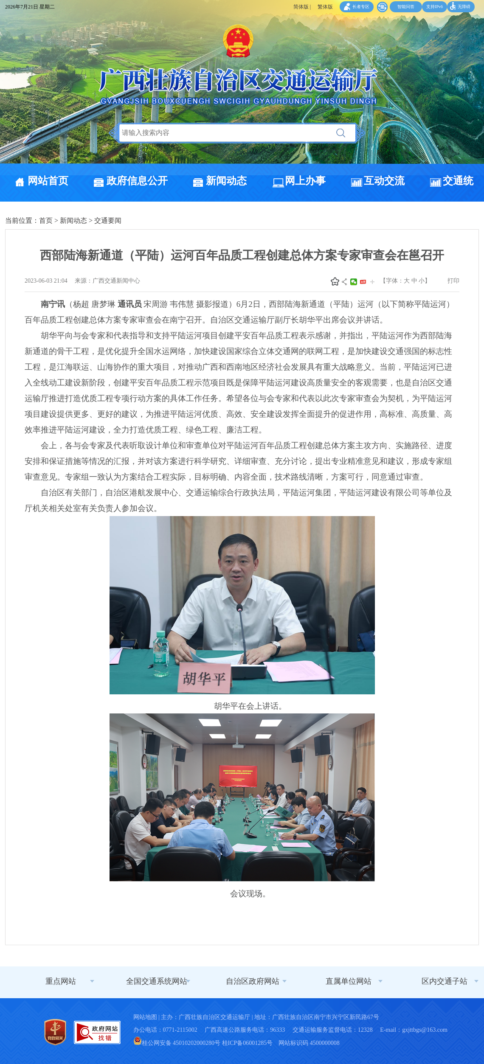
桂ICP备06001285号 (247, 1043)
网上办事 (305, 180)
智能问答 (405, 6)
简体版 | (302, 7)
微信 (353, 281)
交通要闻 (107, 220)
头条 (363, 281)
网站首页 (48, 180)
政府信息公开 (137, 180)
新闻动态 (226, 180)
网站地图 (145, 1017)
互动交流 (384, 180)
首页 (46, 220)
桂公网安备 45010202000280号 (177, 1043)
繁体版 (325, 7)
